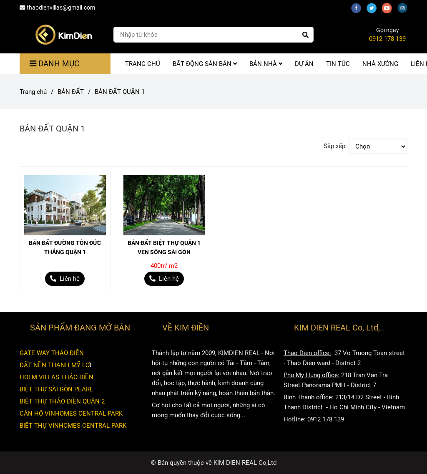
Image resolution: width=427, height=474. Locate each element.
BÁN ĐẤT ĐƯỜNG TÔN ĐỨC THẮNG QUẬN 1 (65, 247)
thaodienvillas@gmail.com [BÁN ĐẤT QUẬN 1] (57, 7)
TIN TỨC (338, 64)
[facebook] (359, 7)
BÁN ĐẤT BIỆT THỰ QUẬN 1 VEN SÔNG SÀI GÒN (164, 247)
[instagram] (404, 7)
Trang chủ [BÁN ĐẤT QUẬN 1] (33, 92)
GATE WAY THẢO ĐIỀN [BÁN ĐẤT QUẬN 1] (52, 353)
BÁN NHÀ (265, 64)
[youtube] (389, 7)
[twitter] (374, 7)
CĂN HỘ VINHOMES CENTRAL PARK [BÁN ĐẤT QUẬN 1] (71, 413)
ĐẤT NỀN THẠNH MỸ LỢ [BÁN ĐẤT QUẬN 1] (55, 365)
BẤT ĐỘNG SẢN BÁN (205, 64)
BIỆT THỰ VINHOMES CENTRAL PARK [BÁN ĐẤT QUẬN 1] (73, 425)
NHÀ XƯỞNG (380, 64)
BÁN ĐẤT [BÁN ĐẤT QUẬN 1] (71, 92)
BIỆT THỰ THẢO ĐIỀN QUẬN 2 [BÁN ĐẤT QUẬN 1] (62, 401)
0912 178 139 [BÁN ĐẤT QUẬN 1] (387, 39)
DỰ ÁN (304, 64)
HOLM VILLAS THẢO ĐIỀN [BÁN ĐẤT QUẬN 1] (56, 377)
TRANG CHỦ (142, 64)
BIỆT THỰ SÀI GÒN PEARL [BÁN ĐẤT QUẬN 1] (56, 389)
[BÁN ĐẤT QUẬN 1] (63, 34)
